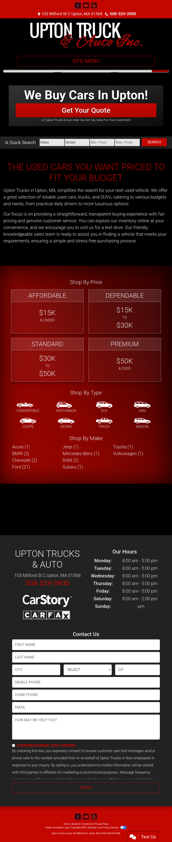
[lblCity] (36, 669)
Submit (86, 787)
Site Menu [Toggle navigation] (86, 61)
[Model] (77, 142)
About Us (75, 824)
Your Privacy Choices (112, 827)
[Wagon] (142, 423)
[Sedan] (66, 423)
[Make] (51, 142)
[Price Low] (102, 142)
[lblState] (88, 669)
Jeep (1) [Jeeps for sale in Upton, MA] (70, 447)
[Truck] (104, 423)
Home (67, 824)
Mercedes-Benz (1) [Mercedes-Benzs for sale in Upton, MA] (80, 453)
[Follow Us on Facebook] (78, 5)
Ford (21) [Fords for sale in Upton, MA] (21, 467)
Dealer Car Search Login (57, 827)
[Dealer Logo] (86, 35)
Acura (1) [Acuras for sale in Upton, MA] (21, 447)
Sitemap (92, 827)
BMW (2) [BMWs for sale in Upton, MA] (20, 453)
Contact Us (87, 824)
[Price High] (127, 142)
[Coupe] (28, 423)
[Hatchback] (66, 407)
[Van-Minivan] (142, 407)
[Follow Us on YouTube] (86, 5)
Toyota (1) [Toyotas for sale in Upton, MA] (123, 447)
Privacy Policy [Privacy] (102, 824)
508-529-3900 (123, 13)
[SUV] (104, 407)
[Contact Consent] (13, 745)
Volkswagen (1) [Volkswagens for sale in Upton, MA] (128, 453)
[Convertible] (28, 407)
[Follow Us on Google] (94, 5)
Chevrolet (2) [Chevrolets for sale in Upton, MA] (24, 460)
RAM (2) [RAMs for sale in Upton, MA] (70, 460)
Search (154, 142)
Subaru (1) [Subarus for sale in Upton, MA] (72, 467)
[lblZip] (137, 669)
